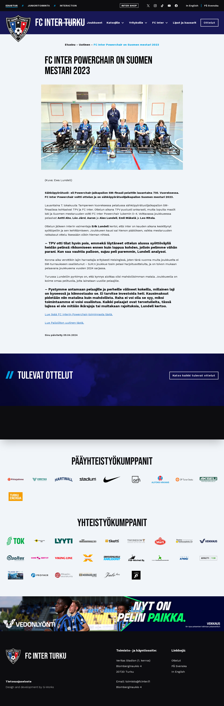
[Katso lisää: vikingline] (64, 558)
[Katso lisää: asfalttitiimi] (208, 558)
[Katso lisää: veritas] (40, 479)
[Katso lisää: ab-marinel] (136, 558)
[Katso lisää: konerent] (40, 558)
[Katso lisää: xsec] (88, 558)
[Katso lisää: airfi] (136, 479)
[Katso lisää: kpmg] (184, 558)
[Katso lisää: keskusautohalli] (88, 541)
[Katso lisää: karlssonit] (112, 558)
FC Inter (158, 22)
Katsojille (113, 22)
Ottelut (176, 660)
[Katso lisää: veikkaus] (208, 541)
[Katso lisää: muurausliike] (88, 575)
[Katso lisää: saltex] (16, 558)
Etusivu (70, 44)
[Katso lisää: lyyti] (64, 540)
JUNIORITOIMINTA (39, 5)
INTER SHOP (129, 5)
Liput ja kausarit (184, 22)
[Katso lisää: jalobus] (112, 575)
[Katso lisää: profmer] (40, 575)
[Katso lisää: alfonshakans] (160, 479)
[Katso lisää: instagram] (136, 575)
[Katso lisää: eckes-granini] (160, 541)
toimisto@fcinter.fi (137, 681)
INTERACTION (68, 5)
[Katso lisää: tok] (16, 541)
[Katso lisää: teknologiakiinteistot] (160, 558)
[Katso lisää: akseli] (208, 479)
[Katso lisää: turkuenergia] (16, 496)
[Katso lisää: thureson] (136, 541)
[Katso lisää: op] (184, 479)
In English (192, 5)
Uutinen (83, 45)
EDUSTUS (12, 5)
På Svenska (211, 5)
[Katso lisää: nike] (112, 479)
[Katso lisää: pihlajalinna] (16, 479)
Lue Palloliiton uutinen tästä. (64, 322)
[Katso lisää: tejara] (16, 575)
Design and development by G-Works (30, 687)
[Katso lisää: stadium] (88, 479)
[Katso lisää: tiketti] (112, 541)
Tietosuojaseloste (18, 681)
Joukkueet (94, 22)
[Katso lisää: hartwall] (64, 479)
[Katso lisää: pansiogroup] (184, 541)
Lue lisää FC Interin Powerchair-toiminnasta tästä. (79, 314)
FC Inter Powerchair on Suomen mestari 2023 (125, 45)
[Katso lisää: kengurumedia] (40, 541)
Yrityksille (136, 22)
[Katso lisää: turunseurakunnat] (64, 575)
